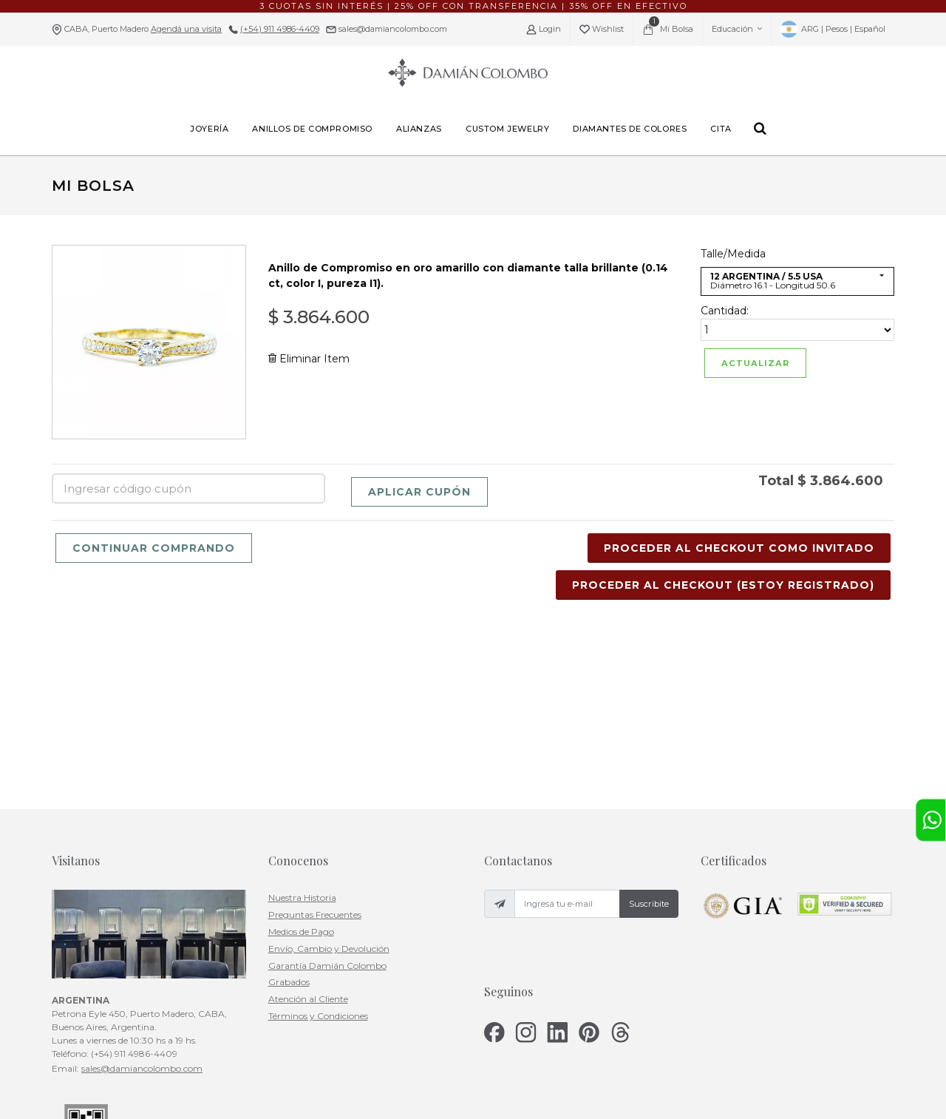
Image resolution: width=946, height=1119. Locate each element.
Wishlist (601, 29)
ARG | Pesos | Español (832, 29)
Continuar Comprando (153, 548)
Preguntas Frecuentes (314, 759)
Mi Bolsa (667, 26)
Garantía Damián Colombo (327, 809)
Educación (737, 29)
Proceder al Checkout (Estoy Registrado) (723, 585)
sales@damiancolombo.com (391, 29)
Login (543, 29)
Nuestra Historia (302, 742)
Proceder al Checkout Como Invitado (739, 548)
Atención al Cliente (308, 843)
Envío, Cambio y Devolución (328, 793)
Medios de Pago (301, 776)
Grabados (289, 826)
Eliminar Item (309, 358)
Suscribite (649, 748)
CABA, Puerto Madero (143, 29)
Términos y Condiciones (318, 860)
